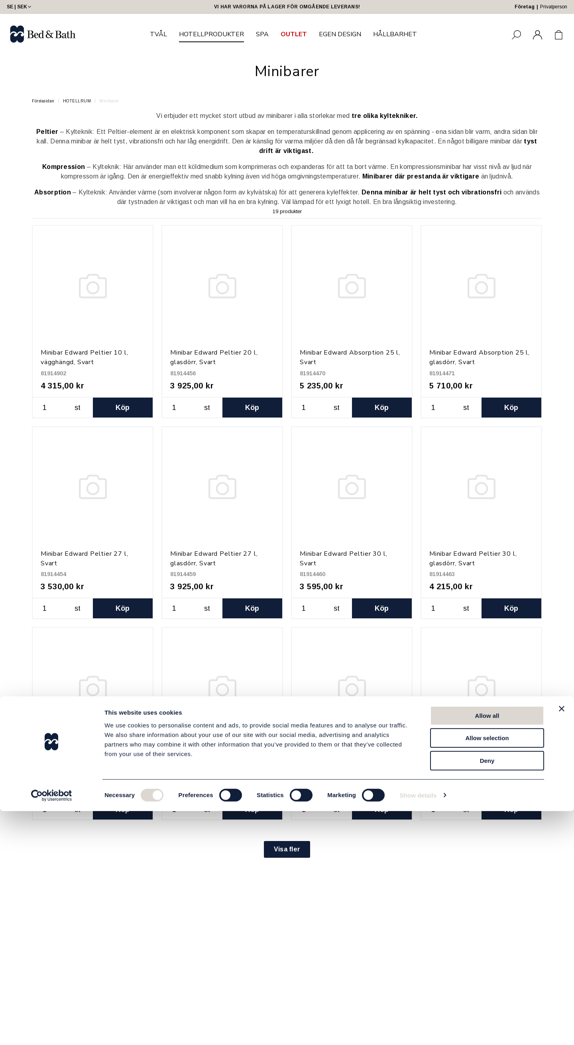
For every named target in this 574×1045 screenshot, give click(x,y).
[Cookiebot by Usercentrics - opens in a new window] (51, 1029)
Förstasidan (43, 101)
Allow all (487, 949)
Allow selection (487, 972)
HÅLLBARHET (395, 34)
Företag (525, 7)
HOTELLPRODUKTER (211, 34)
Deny (487, 994)
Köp (123, 408)
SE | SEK (20, 7)
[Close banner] (561, 942)
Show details (418, 1029)
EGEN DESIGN (340, 34)
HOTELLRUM (77, 101)
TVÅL (158, 34)
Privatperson (553, 7)
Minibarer (109, 101)
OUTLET (294, 34)
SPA (262, 34)
